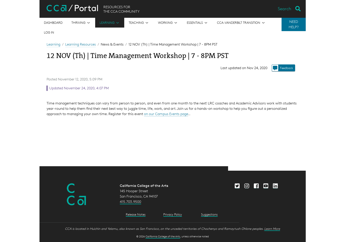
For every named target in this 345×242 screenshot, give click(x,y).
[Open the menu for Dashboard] (53, 23)
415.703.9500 (130, 202)
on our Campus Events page (166, 114)
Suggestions (209, 214)
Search (284, 8)
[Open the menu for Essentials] (197, 23)
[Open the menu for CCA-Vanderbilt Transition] (241, 23)
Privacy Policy (172, 214)
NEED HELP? (294, 24)
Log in (49, 32)
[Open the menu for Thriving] (81, 23)
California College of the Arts (163, 236)
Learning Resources (80, 44)
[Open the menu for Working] (168, 23)
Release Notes (136, 214)
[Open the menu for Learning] (109, 23)
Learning (53, 44)
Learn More (272, 228)
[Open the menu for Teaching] (139, 23)
